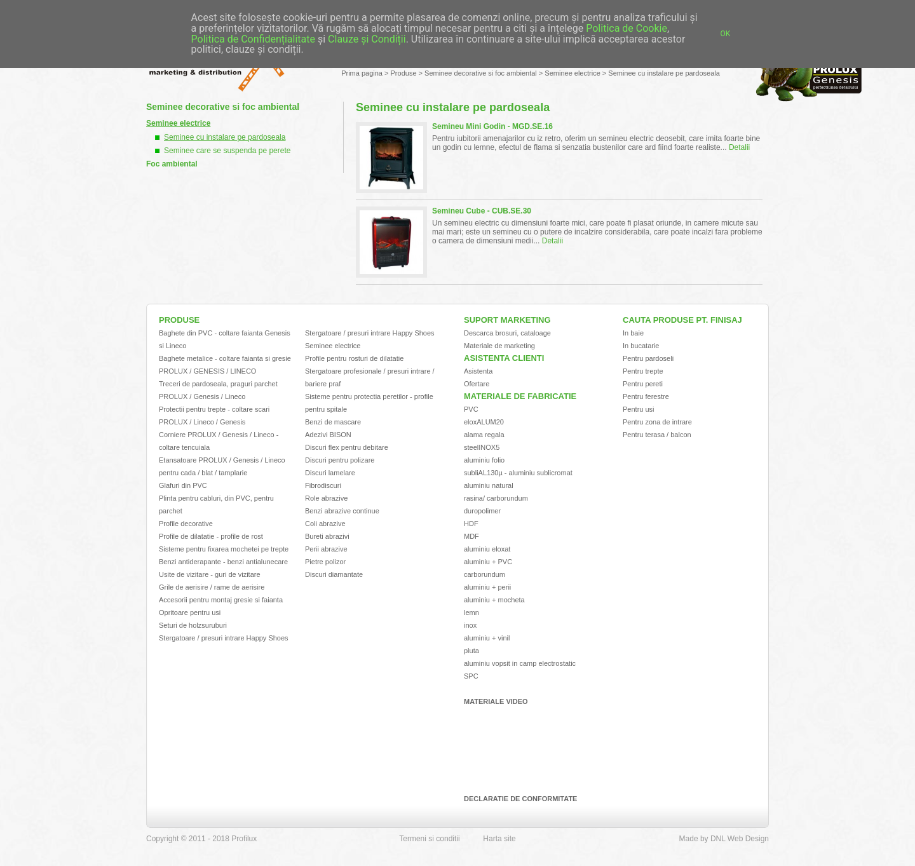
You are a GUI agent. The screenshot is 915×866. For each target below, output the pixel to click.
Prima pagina (362, 73)
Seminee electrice (572, 73)
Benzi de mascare (333, 422)
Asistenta (478, 371)
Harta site (499, 838)
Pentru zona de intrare (657, 422)
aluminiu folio (484, 460)
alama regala (484, 434)
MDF (471, 536)
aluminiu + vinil (487, 638)
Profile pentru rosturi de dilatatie (354, 358)
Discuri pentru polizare (339, 460)
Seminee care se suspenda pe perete (227, 150)
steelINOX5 (481, 447)
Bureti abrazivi (327, 536)
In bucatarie (641, 345)
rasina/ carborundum (496, 498)
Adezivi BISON (328, 434)
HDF (471, 523)
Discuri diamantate (334, 574)
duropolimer (482, 511)
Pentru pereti (643, 384)
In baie (633, 333)
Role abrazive (326, 498)
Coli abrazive (325, 523)
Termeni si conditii (429, 838)
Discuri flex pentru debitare (346, 447)
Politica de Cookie (626, 28)
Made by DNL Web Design (724, 838)
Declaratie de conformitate (520, 798)
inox (470, 625)
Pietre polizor (325, 561)
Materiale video (496, 701)
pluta (471, 650)
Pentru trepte (643, 371)
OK (726, 33)
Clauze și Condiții (367, 39)
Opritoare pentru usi (189, 612)
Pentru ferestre (646, 396)
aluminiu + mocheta (494, 600)
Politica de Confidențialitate (253, 39)
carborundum (484, 574)
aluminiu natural (488, 485)
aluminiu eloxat (487, 549)
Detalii (739, 147)
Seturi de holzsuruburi (193, 625)
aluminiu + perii (487, 587)
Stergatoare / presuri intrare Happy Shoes (223, 638)
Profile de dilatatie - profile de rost (211, 536)
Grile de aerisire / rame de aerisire (211, 587)
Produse (404, 73)
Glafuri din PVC (183, 485)
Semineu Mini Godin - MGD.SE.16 (492, 126)
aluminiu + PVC (488, 561)
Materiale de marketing (499, 345)
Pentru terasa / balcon (657, 434)
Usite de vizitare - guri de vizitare (210, 574)
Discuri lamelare (330, 473)
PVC (471, 409)
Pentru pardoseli (648, 358)
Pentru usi (638, 409)
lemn (471, 612)
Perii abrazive (326, 549)
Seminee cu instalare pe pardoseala (664, 73)
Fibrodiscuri (323, 485)
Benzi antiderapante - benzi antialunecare (223, 561)
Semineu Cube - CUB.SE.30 (481, 210)
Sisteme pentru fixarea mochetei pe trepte (223, 549)
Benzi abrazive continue (342, 511)
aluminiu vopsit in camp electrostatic (520, 663)
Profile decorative (186, 523)
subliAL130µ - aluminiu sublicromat (518, 473)
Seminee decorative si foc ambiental (480, 73)
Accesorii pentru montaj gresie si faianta (221, 600)
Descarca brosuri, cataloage (507, 333)
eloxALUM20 (484, 422)
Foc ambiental (172, 163)
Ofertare (476, 384)
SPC (471, 676)
